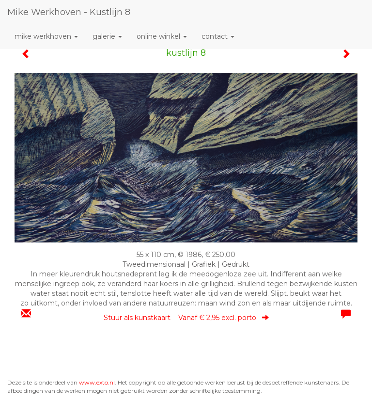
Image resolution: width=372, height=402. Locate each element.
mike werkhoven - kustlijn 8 (68, 12)
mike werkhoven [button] (46, 36)
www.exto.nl (97, 382)
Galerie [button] (107, 36)
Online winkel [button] (162, 36)
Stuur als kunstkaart (186, 317)
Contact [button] (218, 36)
